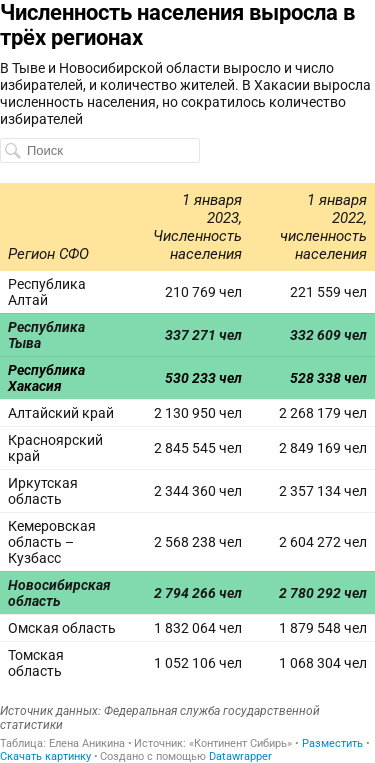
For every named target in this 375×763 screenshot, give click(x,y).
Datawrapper (240, 756)
